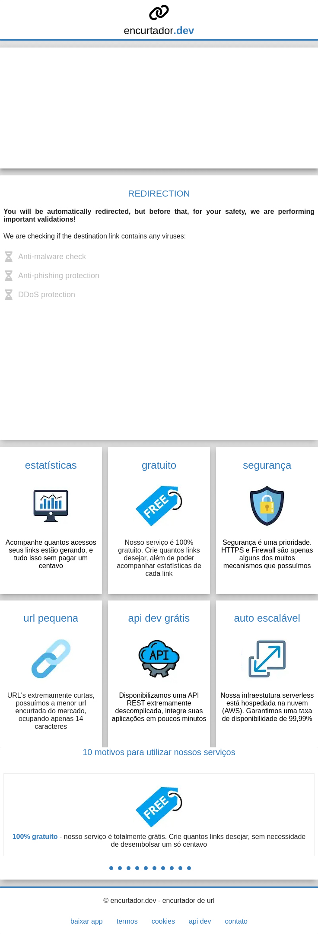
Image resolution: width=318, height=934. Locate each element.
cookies (163, 921)
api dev (200, 921)
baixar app (86, 921)
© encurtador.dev (129, 900)
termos (127, 921)
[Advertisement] (159, 108)
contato (236, 921)
